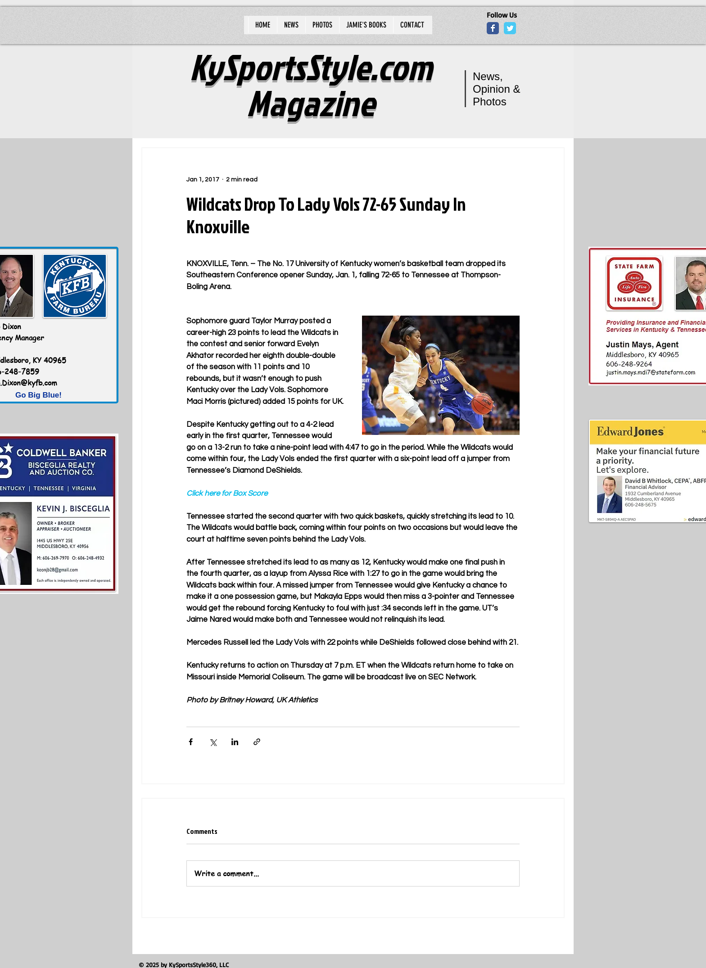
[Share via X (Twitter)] (212, 741)
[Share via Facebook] (190, 741)
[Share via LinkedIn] (235, 741)
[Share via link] (257, 741)
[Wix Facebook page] (493, 28)
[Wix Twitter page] (510, 28)
